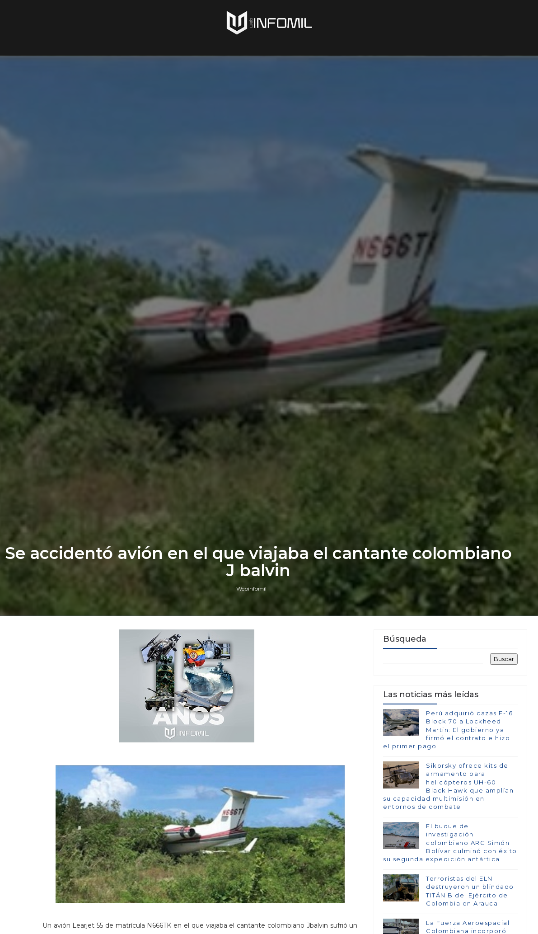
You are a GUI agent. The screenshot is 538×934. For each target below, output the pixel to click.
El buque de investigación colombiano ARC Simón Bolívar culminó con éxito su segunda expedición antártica (450, 842)
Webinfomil (251, 588)
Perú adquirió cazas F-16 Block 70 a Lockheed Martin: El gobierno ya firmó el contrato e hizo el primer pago (448, 729)
